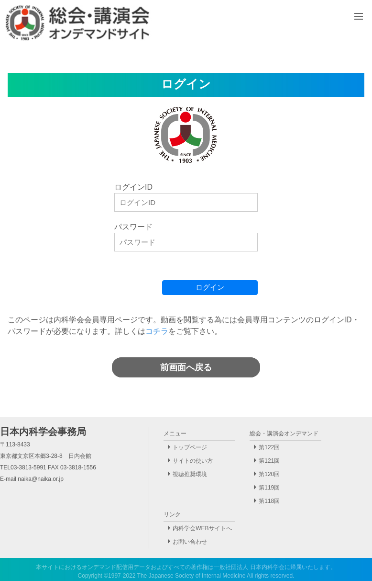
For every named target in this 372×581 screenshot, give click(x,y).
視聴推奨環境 (190, 474)
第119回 (269, 487)
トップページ (190, 447)
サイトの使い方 (193, 460)
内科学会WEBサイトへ (202, 528)
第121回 (269, 460)
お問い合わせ (190, 541)
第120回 (269, 474)
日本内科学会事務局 (43, 431)
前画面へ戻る (186, 367)
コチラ (156, 331)
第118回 (269, 501)
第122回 (269, 447)
